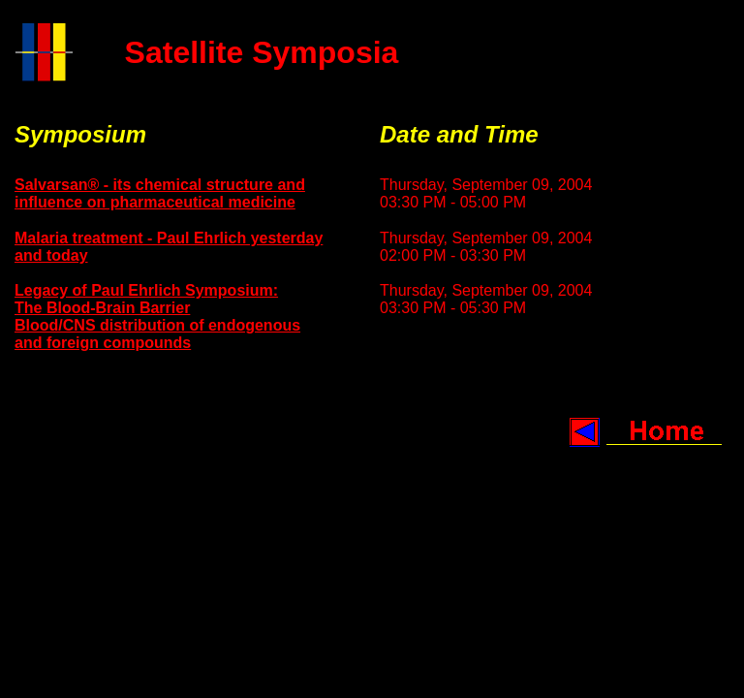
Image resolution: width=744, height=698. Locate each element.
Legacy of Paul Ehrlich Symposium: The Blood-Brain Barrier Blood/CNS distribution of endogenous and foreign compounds (157, 316)
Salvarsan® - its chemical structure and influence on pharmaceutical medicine (160, 193)
